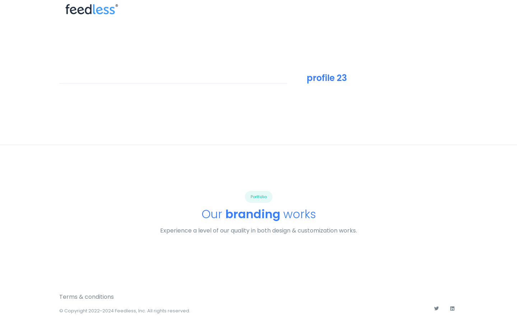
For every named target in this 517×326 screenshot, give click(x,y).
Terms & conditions (86, 297)
